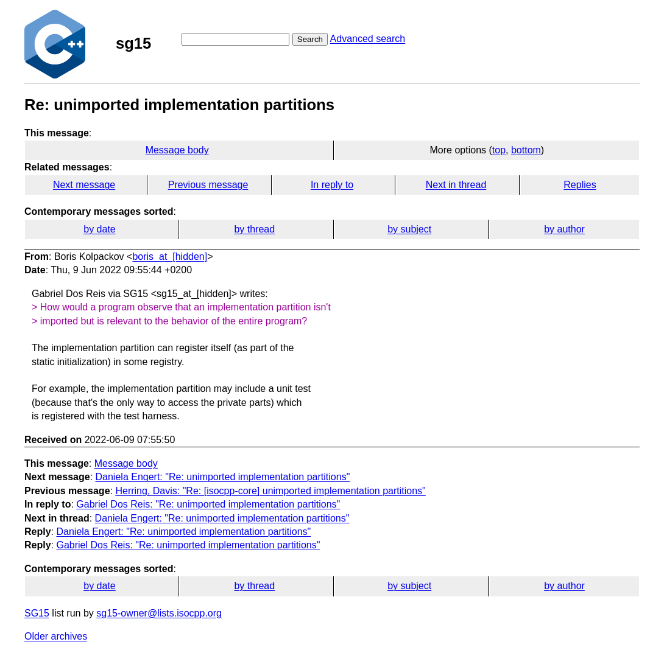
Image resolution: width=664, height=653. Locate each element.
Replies (579, 185)
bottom (526, 150)
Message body (177, 150)
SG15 (36, 613)
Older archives (55, 636)
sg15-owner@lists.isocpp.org (159, 613)
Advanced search (368, 38)
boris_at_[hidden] (169, 256)
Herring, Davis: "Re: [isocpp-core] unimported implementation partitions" (270, 491)
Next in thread (456, 185)
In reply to (332, 185)
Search (310, 39)
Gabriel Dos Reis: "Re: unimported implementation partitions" (208, 504)
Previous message (208, 185)
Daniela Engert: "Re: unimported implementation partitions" (223, 477)
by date (99, 229)
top (499, 150)
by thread (254, 229)
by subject (409, 229)
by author (564, 229)
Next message (84, 185)
